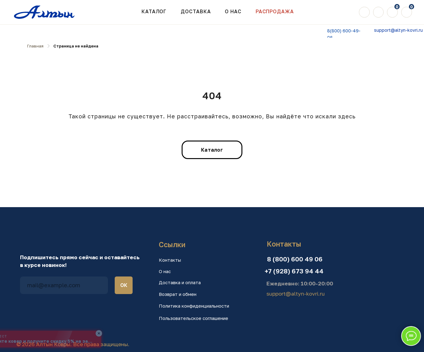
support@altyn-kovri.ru (398, 30)
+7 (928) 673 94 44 (294, 271)
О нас (165, 271)
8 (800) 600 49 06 (295, 259)
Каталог (154, 11)
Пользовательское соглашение (193, 318)
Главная (35, 45)
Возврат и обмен (177, 294)
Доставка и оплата (180, 282)
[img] (364, 12)
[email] (64, 285)
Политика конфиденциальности (194, 306)
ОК (123, 285)
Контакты (170, 260)
